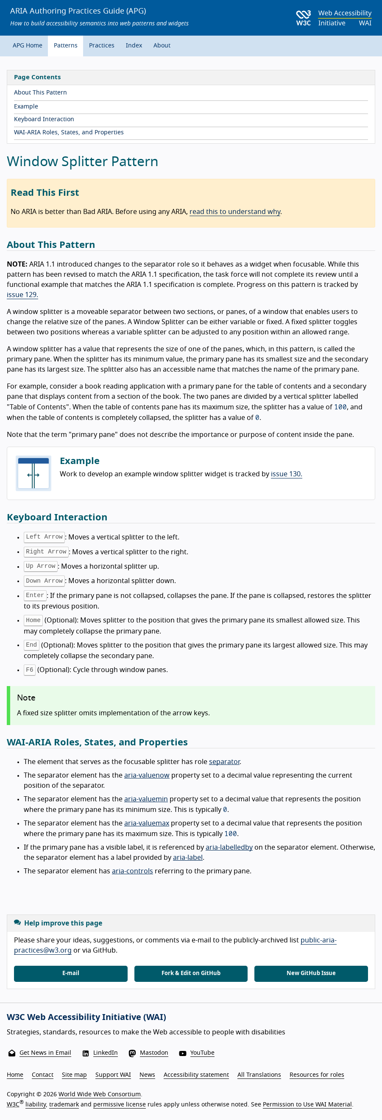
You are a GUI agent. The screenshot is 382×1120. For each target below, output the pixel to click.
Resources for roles (317, 1075)
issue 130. (286, 474)
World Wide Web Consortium (100, 1095)
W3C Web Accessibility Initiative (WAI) (86, 1017)
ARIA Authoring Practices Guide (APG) (78, 11)
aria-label (188, 857)
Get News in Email (45, 1053)
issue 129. (22, 295)
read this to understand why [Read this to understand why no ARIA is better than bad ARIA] (235, 211)
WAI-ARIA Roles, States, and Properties (69, 133)
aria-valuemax (146, 823)
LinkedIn (105, 1053)
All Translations (259, 1075)
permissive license (119, 1105)
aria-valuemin (146, 799)
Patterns (66, 46)
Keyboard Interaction (44, 119)
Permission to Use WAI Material (307, 1105)
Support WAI (113, 1075)
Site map (74, 1075)
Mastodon (154, 1053)
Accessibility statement (196, 1075)
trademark (64, 1105)
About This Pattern (40, 93)
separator (224, 762)
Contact (42, 1075)
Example (26, 107)
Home (15, 1075)
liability (35, 1105)
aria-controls (132, 871)
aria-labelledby (229, 847)
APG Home (27, 46)
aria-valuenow (147, 775)
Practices (101, 46)
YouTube (202, 1053)
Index (134, 46)
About (161, 46)
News (147, 1075)
